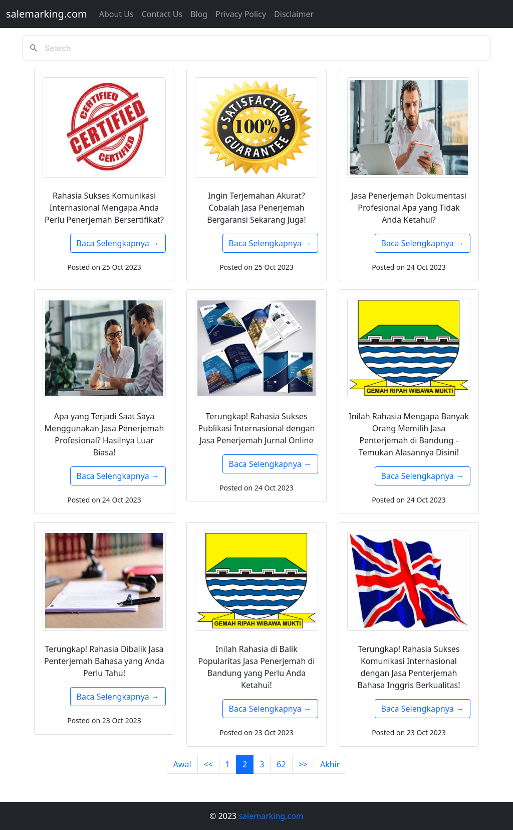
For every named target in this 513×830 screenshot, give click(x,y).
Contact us (162, 14)
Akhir (330, 764)
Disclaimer (294, 14)
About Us (116, 14)
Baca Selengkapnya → (118, 243)
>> (303, 764)
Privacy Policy (240, 14)
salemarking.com (46, 14)
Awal (182, 764)
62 (281, 764)
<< (208, 764)
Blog (198, 14)
